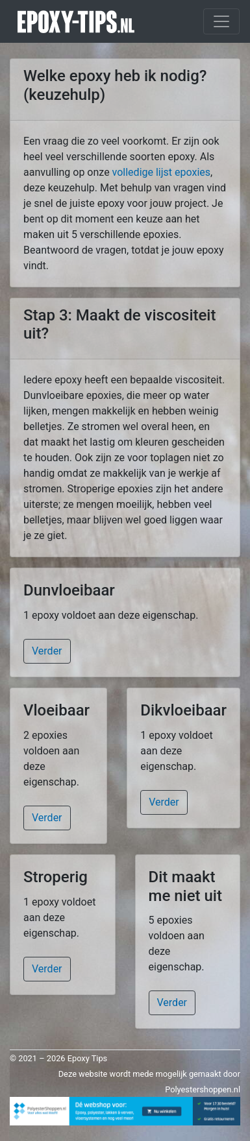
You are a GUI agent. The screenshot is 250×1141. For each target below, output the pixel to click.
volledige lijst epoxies (161, 172)
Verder (47, 651)
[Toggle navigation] (221, 21)
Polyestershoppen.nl (202, 1089)
